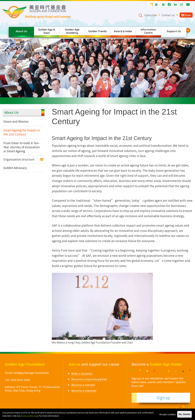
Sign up (163, 397)
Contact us (168, 15)
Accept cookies (167, 414)
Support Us (174, 31)
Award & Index (123, 31)
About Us (21, 31)
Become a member (83, 385)
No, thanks (184, 414)
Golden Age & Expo (46, 31)
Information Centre (148, 31)
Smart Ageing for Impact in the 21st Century (21, 132)
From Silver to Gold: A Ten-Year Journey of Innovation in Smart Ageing (21, 147)
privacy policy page (30, 415)
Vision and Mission (15, 121)
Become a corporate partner (89, 379)
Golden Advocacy (15, 168)
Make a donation (81, 373)
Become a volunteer (84, 390)
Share (186, 15)
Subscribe (150, 15)
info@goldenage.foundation (31, 373)
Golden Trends (97, 31)
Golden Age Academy (72, 31)
